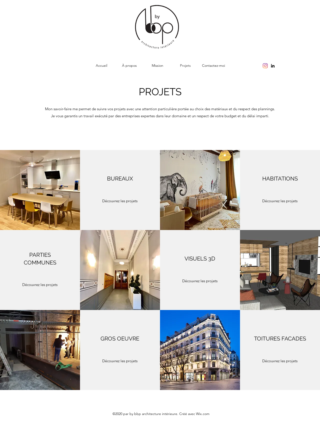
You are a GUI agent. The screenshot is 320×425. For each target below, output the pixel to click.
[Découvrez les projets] (120, 201)
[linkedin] (272, 65)
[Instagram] (265, 65)
